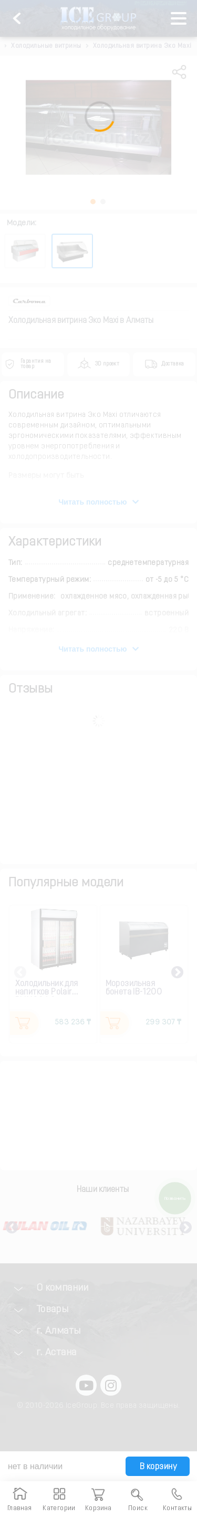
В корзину (157, 1467)
